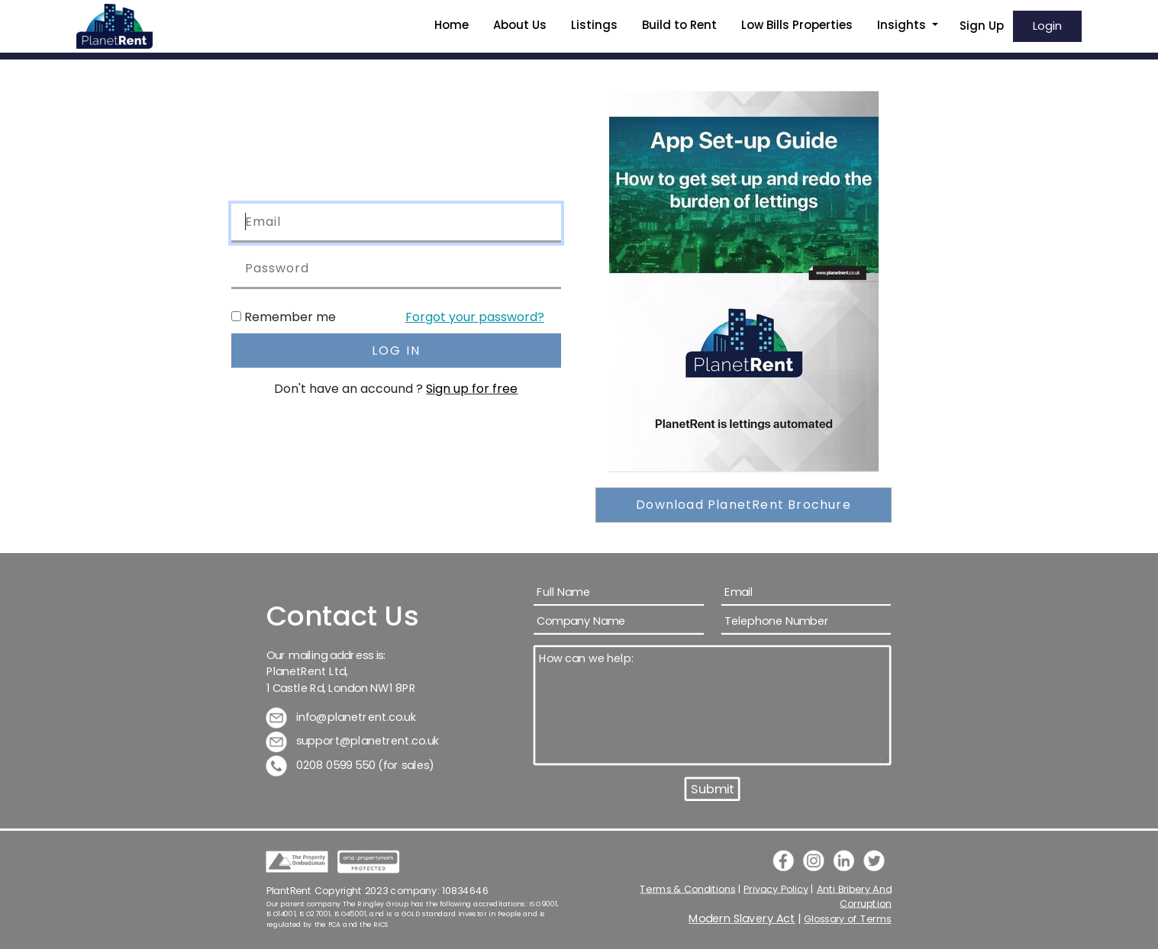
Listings (594, 25)
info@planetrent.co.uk (341, 717)
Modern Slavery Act (742, 919)
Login (1047, 26)
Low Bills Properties (797, 25)
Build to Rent (679, 25)
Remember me (290, 317)
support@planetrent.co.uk (353, 741)
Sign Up (982, 26)
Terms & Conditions (688, 889)
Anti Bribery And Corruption (854, 896)
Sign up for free (472, 388)
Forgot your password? (474, 317)
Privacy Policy (776, 889)
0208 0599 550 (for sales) (350, 765)
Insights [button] (903, 25)
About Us (520, 25)
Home (451, 25)
